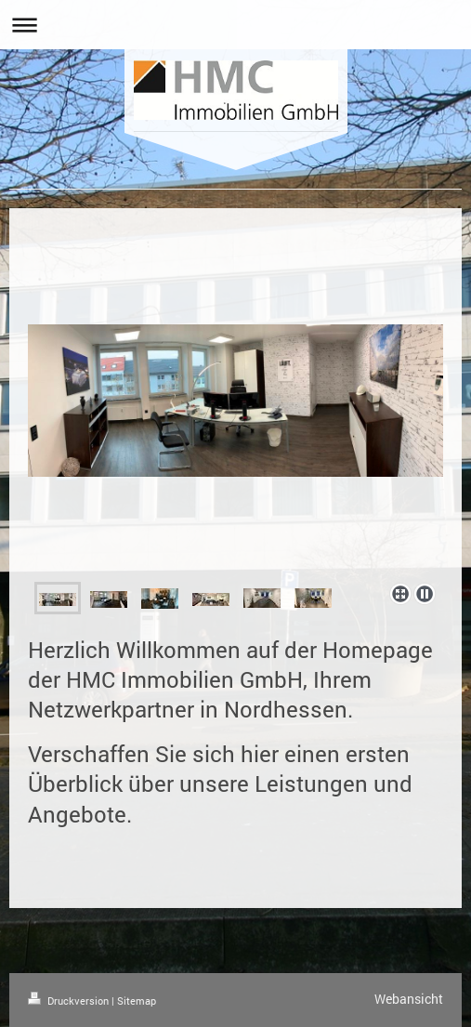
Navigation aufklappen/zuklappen (235, 25)
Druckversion (69, 1000)
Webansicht (408, 998)
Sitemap (136, 1000)
